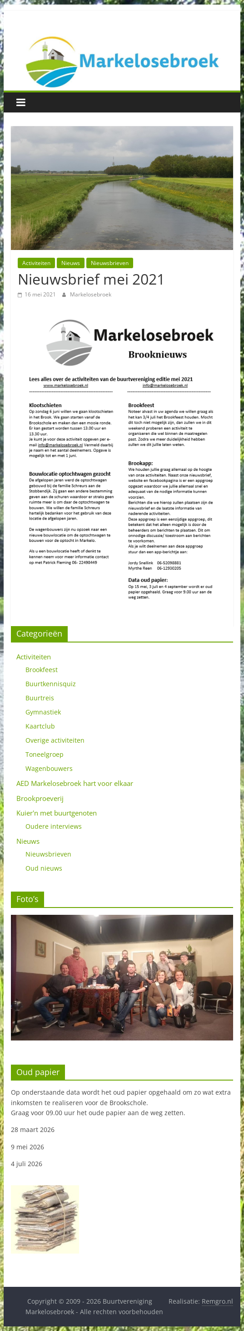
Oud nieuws (43, 868)
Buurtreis (39, 698)
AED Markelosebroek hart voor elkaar (74, 783)
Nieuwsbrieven (110, 263)
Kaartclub (40, 726)
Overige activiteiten (55, 740)
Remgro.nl (217, 1301)
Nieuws (70, 263)
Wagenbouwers (49, 768)
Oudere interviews (53, 826)
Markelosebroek (90, 294)
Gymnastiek (43, 712)
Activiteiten (36, 263)
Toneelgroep (44, 754)
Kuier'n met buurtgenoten (56, 812)
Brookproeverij (40, 798)
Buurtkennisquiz (50, 683)
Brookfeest (41, 669)
